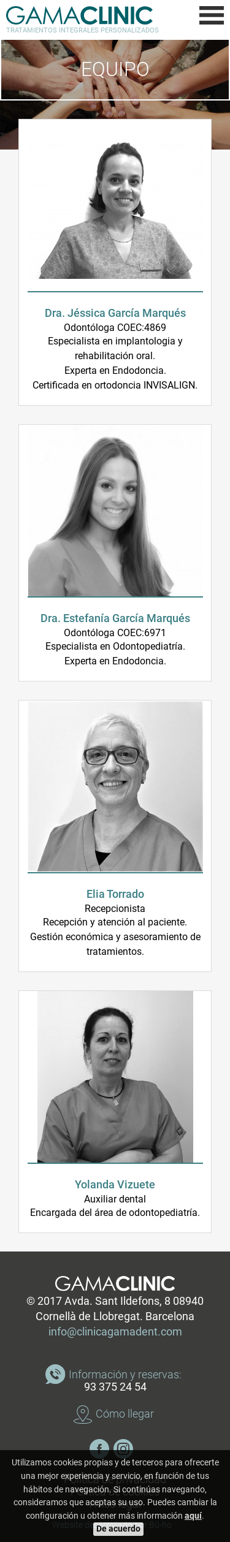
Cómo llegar (125, 1414)
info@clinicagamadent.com (115, 1332)
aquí (193, 1516)
